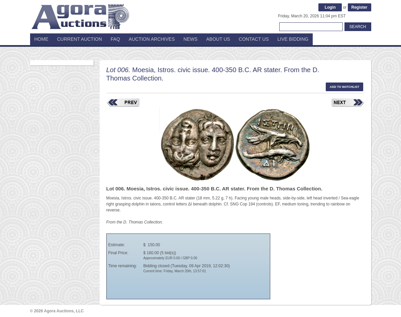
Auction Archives (152, 39)
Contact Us (254, 39)
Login (330, 7)
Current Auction (79, 39)
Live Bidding (293, 39)
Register (359, 7)
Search (357, 26)
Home (41, 39)
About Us (218, 39)
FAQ (115, 39)
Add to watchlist (345, 87)
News (191, 39)
